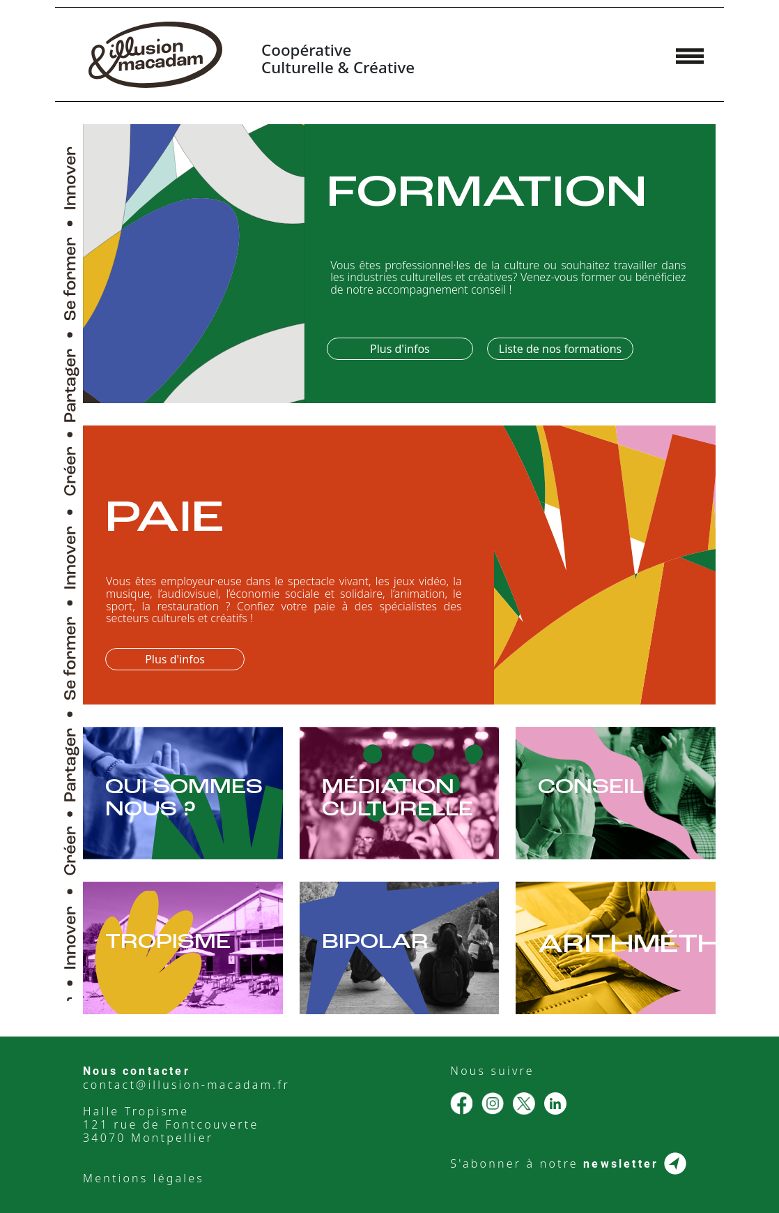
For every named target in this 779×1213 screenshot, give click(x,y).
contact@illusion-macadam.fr (186, 1084)
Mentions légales (143, 1178)
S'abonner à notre (568, 1163)
